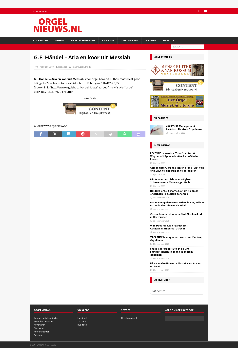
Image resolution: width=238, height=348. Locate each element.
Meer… (167, 40)
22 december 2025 (161, 221)
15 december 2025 (177, 133)
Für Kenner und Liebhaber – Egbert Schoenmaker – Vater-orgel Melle (170, 181)
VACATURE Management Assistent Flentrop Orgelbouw (184, 127)
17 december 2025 (161, 232)
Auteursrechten (42, 331)
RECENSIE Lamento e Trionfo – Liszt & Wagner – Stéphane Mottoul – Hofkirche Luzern (174, 156)
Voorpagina (41, 40)
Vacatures (161, 118)
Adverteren (39, 324)
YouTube (82, 321)
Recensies (108, 40)
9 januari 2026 (159, 163)
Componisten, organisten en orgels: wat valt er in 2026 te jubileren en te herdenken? (177, 169)
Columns (150, 40)
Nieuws (59, 40)
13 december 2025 (161, 258)
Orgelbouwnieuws (83, 40)
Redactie (62, 66)
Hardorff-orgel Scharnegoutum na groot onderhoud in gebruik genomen (174, 192)
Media (88, 66)
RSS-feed (82, 324)
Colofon (38, 335)
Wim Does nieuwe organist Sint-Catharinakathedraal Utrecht (169, 227)
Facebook (82, 317)
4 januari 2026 (159, 186)
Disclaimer (39, 328)
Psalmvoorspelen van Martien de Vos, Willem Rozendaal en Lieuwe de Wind (177, 204)
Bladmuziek (78, 66)
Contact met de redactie (46, 317)
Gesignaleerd (129, 40)
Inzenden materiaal (44, 321)
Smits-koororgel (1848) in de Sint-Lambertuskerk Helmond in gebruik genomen (171, 251)
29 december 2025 (161, 197)
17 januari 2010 (46, 66)
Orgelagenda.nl (129, 317)
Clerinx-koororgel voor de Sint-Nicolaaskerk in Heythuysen (176, 215)
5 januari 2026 (159, 174)
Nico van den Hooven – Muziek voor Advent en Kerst (176, 265)
